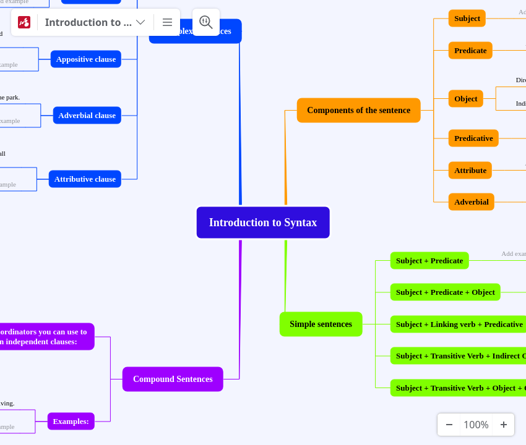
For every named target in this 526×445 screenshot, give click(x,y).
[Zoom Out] (449, 424)
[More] (167, 22)
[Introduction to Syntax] (95, 22)
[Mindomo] (24, 22)
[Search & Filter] (206, 22)
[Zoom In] (503, 424)
